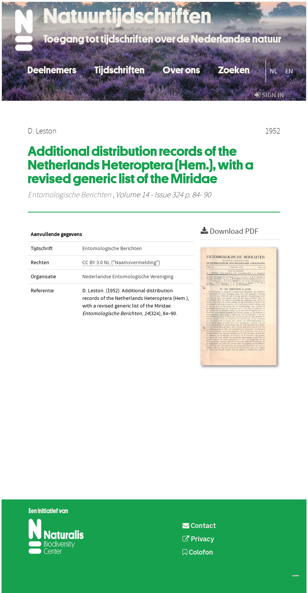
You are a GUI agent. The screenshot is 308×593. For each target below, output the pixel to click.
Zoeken (234, 69)
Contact (199, 526)
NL (274, 71)
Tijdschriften (119, 69)
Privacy (198, 539)
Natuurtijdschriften (127, 16)
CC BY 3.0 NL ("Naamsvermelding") (121, 263)
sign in (269, 95)
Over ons (181, 69)
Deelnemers (51, 69)
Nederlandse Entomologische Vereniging (127, 277)
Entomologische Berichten (69, 195)
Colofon (197, 552)
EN (289, 71)
